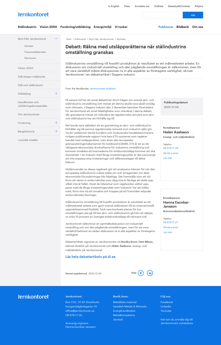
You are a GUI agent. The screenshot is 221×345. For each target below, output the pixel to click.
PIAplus (199, 6)
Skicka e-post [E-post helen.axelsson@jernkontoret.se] (170, 153)
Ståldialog (24, 93)
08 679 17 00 (73, 315)
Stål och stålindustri (30, 85)
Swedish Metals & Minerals (130, 306)
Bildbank (182, 26)
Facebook (167, 302)
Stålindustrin (27, 26)
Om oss (197, 26)
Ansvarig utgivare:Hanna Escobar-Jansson (80, 324)
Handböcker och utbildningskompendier (32, 103)
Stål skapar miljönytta (31, 76)
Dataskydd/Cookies (179, 6)
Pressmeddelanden (35, 51)
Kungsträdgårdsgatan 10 (81, 306)
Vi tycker (121, 26)
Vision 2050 (48, 26)
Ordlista (158, 6)
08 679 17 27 (170, 222)
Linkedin (166, 306)
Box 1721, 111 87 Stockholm (82, 302)
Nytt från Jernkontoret (32, 38)
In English (113, 6)
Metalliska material (125, 302)
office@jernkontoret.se (79, 310)
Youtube (166, 310)
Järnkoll (118, 319)
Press (127, 6)
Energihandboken (124, 310)
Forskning (24, 122)
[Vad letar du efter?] (162, 15)
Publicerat (165, 26)
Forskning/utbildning (75, 26)
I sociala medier (28, 139)
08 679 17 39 (170, 148)
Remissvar (30, 58)
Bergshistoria (26, 131)
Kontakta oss (142, 6)
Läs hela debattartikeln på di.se (90, 257)
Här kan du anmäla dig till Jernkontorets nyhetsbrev (177, 321)
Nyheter (29, 45)
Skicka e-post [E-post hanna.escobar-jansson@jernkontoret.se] (170, 227)
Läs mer (172, 157)
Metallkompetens (124, 315)
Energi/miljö (103, 26)
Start (68, 39)
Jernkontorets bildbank (103, 88)
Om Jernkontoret (28, 114)
